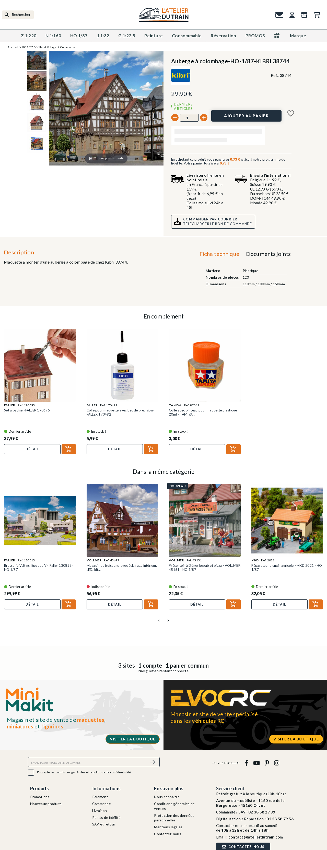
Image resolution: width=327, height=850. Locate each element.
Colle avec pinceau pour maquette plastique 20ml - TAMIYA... (203, 412)
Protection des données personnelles (174, 817)
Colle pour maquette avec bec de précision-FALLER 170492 (120, 412)
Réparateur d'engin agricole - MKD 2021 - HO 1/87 (286, 567)
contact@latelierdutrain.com (255, 837)
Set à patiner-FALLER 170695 (27, 410)
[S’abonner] (153, 762)
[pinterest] (267, 763)
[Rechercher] (18, 14)
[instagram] (277, 763)
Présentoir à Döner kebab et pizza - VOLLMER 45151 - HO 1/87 (204, 567)
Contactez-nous (167, 834)
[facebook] (246, 763)
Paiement (100, 797)
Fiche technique (219, 253)
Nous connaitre (167, 797)
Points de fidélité (106, 817)
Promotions (40, 797)
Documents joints (268, 253)
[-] (175, 117)
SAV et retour (103, 824)
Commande (101, 803)
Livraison (99, 810)
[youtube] (256, 763)
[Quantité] (189, 118)
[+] (203, 117)
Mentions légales (168, 827)
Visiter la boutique (132, 739)
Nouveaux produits (46, 803)
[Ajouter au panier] (246, 116)
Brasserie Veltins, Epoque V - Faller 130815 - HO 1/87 (39, 567)
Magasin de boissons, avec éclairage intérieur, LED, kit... (122, 567)
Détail (32, 449)
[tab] (219, 255)
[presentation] (159, 618)
